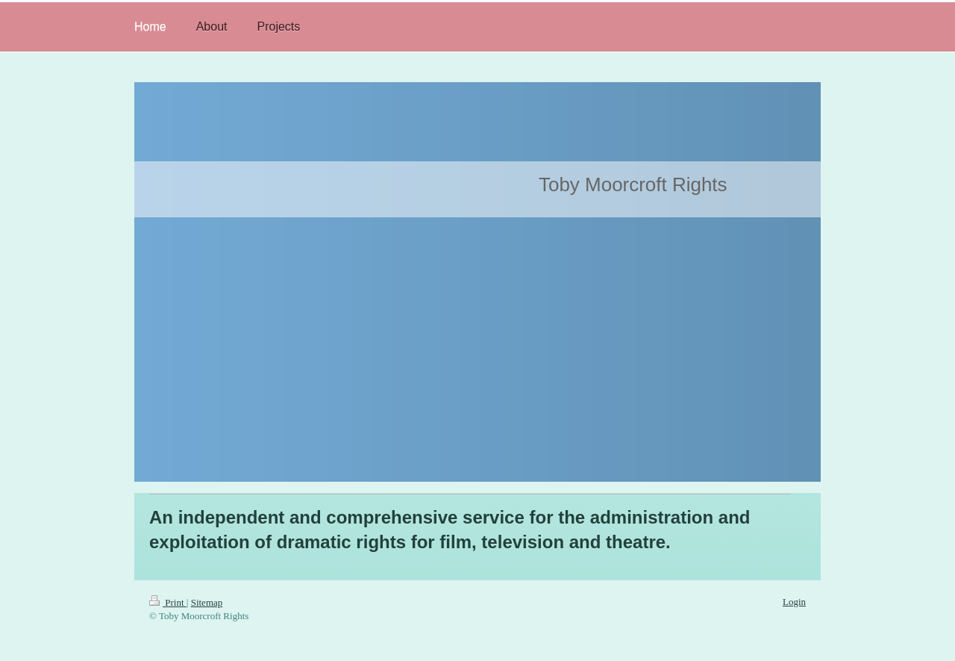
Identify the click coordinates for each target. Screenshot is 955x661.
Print (168, 602)
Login (794, 601)
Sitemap (207, 602)
